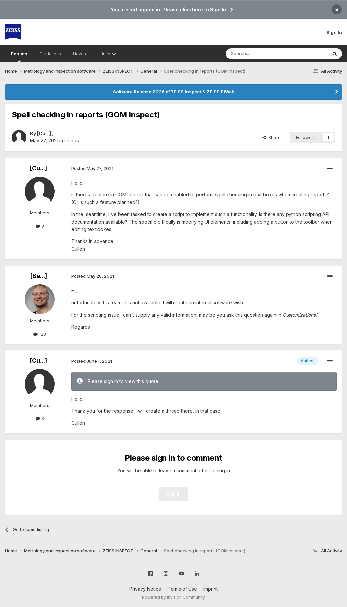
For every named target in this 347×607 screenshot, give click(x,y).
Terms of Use (182, 589)
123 (39, 334)
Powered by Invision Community (173, 597)
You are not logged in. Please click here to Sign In (168, 9)
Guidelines (50, 53)
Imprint (210, 589)
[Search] (259, 53)
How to (80, 53)
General (73, 140)
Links (108, 53)
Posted (92, 168)
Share (271, 137)
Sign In (334, 32)
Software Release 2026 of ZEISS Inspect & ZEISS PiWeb (173, 91)
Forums (19, 56)
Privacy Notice (145, 589)
